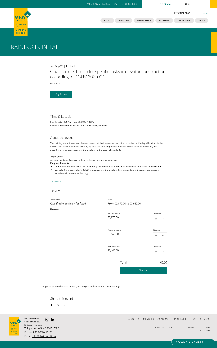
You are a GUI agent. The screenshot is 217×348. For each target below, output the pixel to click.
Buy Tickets (61, 94)
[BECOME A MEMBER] (192, 342)
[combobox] (160, 219)
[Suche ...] (170, 4)
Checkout (143, 270)
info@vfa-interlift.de (100, 4)
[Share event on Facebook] (51, 305)
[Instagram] (185, 4)
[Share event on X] (58, 305)
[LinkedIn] (189, 4)
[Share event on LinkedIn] (65, 305)
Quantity (157, 213)
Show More (55, 181)
